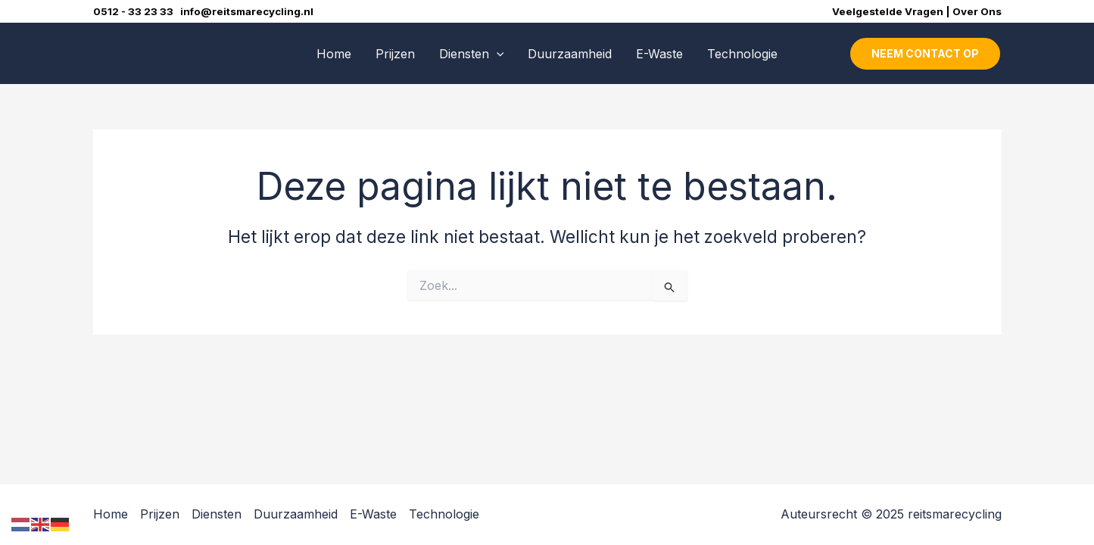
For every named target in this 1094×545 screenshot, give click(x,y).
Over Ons (977, 11)
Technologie (742, 53)
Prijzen (395, 53)
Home (333, 53)
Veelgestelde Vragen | (892, 11)
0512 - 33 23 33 (136, 11)
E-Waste (659, 53)
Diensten (471, 53)
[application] (496, 53)
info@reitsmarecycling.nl (246, 11)
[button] (925, 53)
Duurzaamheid (570, 53)
